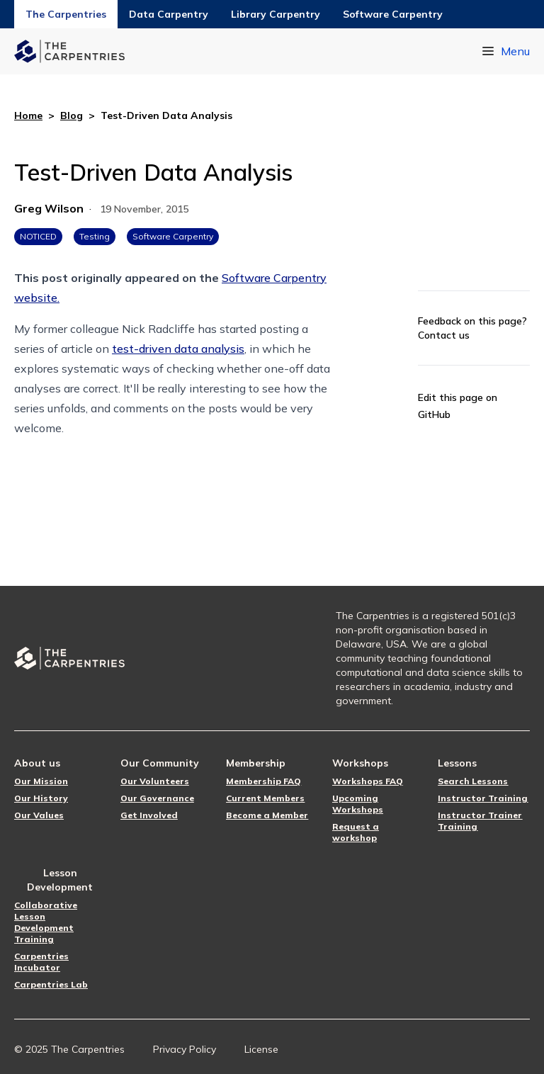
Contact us (444, 335)
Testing (94, 236)
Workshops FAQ (367, 781)
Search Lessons (473, 781)
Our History (41, 798)
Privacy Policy (184, 1049)
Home (28, 115)
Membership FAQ (263, 781)
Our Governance (157, 798)
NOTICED (38, 236)
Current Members (265, 798)
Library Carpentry (275, 14)
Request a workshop (355, 832)
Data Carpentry (168, 14)
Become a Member (267, 815)
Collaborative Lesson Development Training (45, 922)
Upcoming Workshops (357, 804)
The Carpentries (66, 14)
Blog (71, 115)
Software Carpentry (393, 14)
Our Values (39, 815)
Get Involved (149, 815)
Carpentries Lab (51, 984)
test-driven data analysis (178, 348)
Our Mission (41, 781)
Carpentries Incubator (41, 962)
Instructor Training (483, 798)
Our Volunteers (154, 781)
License (261, 1049)
